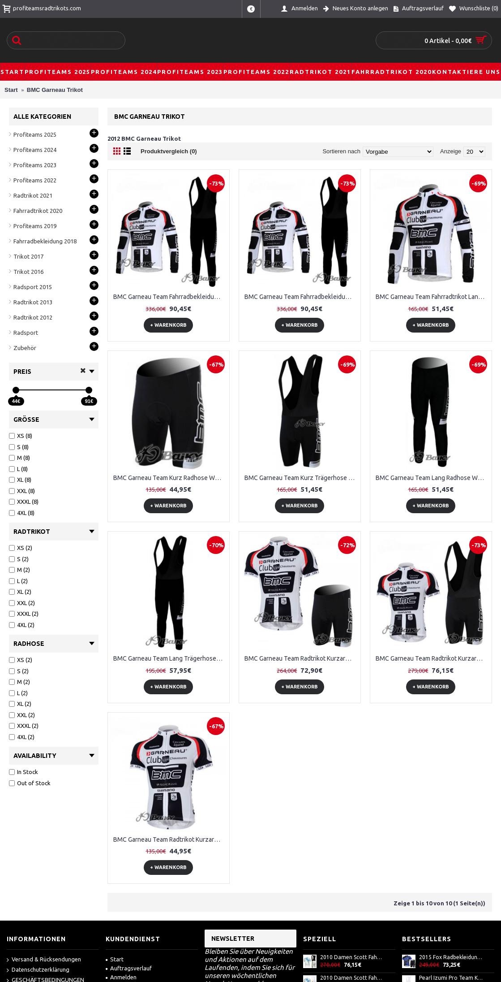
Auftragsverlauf (129, 968)
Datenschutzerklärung (38, 970)
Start (115, 959)
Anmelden (121, 977)
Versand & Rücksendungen (44, 960)
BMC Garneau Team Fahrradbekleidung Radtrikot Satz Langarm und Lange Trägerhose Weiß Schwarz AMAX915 (301, 296)
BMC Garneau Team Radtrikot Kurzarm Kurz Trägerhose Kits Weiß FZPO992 (432, 658)
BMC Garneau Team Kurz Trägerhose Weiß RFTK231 (301, 477)
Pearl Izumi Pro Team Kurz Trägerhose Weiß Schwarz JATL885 (451, 978)
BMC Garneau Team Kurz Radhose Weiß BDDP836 (170, 477)
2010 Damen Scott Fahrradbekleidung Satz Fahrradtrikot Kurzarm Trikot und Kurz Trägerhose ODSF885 (352, 978)
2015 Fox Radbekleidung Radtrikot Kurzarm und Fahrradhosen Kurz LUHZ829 (451, 957)
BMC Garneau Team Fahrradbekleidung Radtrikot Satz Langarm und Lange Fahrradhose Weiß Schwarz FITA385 (170, 296)
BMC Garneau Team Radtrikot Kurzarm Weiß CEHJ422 (170, 839)
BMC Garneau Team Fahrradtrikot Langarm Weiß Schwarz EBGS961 (432, 296)
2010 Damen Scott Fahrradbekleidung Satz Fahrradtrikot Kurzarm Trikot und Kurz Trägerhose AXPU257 (352, 957)
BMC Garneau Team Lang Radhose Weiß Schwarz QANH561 (432, 477)
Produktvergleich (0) (169, 151)
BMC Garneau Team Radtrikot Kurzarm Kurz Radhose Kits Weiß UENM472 (301, 658)
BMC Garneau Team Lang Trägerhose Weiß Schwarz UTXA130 (170, 658)
